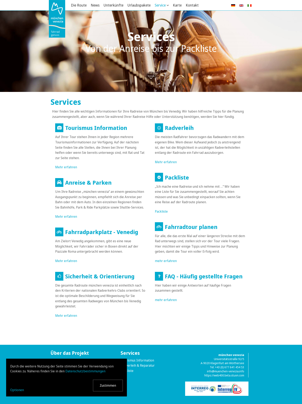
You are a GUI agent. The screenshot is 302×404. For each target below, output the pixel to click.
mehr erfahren (166, 261)
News (95, 5)
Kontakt (192, 5)
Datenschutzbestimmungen (85, 371)
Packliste (161, 211)
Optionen (17, 390)
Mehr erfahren (66, 167)
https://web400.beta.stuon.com (224, 375)
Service (160, 5)
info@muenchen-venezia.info (225, 371)
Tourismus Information (137, 360)
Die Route (79, 5)
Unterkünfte (113, 5)
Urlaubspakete (139, 5)
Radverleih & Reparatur (138, 365)
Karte (177, 5)
